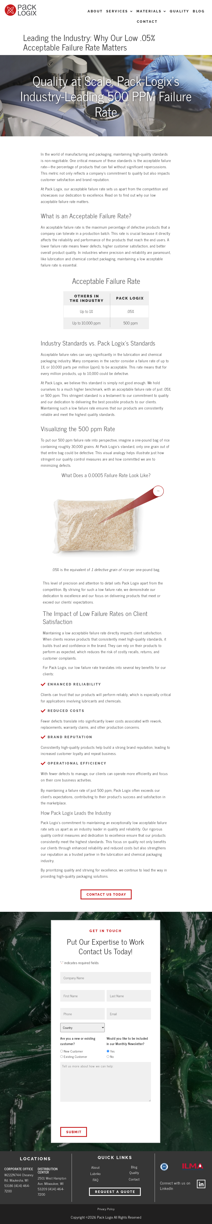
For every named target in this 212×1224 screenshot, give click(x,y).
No (112, 1056)
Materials (151, 11)
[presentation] (91, 1114)
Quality (179, 11)
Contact (134, 1179)
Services (119, 11)
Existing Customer (75, 1056)
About (95, 1167)
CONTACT (147, 22)
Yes (112, 1051)
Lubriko (95, 1173)
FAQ (96, 1179)
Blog (199, 11)
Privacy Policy (106, 1209)
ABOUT (95, 11)
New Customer (73, 1051)
